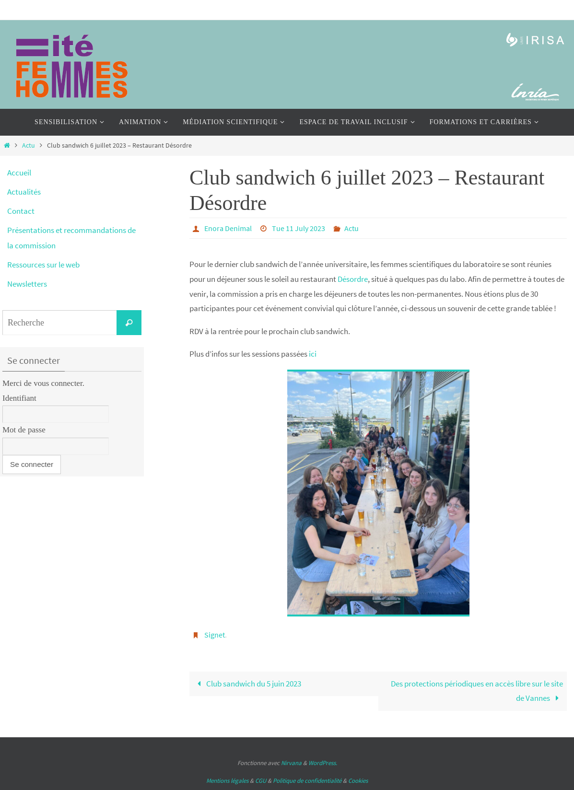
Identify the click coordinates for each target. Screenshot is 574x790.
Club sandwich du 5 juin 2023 (247, 683)
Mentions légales (227, 781)
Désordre (353, 279)
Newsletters (27, 284)
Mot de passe (24, 429)
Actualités (24, 191)
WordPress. (322, 763)
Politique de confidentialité (307, 781)
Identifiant (19, 398)
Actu (28, 145)
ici (312, 354)
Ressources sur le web (43, 264)
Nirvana (291, 763)
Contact (21, 211)
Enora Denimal (228, 228)
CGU (260, 781)
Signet (214, 634)
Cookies (358, 781)
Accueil (19, 172)
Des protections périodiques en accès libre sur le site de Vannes (477, 691)
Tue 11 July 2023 (298, 228)
